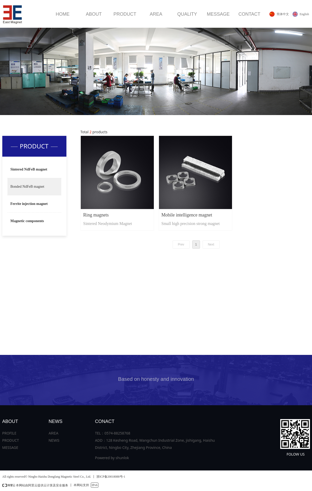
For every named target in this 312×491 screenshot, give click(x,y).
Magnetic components (27, 221)
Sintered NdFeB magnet (29, 169)
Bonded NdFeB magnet (27, 186)
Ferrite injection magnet (29, 204)
